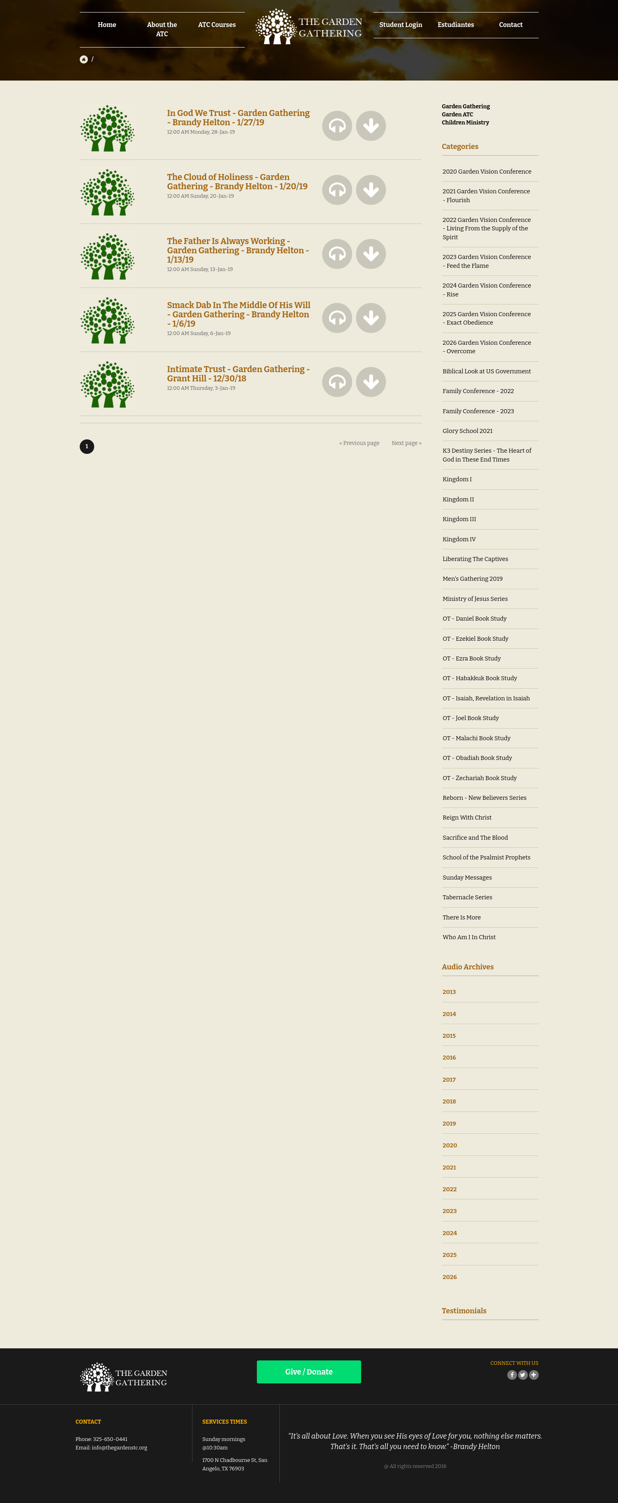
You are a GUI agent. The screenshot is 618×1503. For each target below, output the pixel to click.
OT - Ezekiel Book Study (476, 638)
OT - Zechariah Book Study (480, 778)
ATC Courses (217, 25)
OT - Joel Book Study (471, 718)
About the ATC (162, 29)
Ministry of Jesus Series (475, 598)
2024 (450, 1233)
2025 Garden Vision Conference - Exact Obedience (487, 318)
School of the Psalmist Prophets (487, 857)
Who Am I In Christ (469, 937)
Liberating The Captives (475, 559)
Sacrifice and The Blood (475, 837)
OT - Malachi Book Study (477, 738)
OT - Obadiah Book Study (477, 758)
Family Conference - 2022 (478, 391)
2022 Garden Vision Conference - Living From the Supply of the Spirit (487, 228)
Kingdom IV (459, 539)
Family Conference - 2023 (479, 411)
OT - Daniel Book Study (475, 618)
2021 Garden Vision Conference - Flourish (486, 195)
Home (107, 25)
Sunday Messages (467, 877)
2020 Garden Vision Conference (487, 171)
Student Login (401, 25)
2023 (450, 1211)
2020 (450, 1145)
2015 (449, 1035)
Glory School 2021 (468, 431)
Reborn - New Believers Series (485, 797)
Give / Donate (309, 1372)
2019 (449, 1123)
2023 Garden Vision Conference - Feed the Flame (487, 261)
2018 (449, 1101)
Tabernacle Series (467, 897)
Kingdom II (458, 499)
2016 (449, 1057)
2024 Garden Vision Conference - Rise (487, 290)
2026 (450, 1277)
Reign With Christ (467, 817)
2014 (450, 1014)
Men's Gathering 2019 (473, 578)
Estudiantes (456, 25)
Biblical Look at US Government (487, 371)
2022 (450, 1189)
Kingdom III (459, 519)
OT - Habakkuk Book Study (480, 678)
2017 (449, 1079)
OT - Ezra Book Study (472, 658)
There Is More (462, 917)
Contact (511, 25)
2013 (449, 992)
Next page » (407, 443)
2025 (450, 1255)
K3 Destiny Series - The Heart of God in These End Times (487, 455)
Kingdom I (457, 479)
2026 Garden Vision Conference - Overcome (487, 347)
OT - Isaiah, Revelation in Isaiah (486, 698)
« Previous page (359, 443)
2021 (449, 1167)
